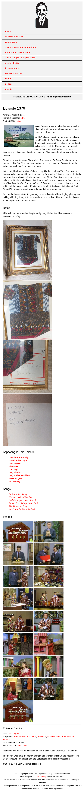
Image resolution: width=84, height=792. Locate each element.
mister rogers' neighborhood (22, 47)
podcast (9, 84)
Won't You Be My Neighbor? (22, 509)
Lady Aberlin (15, 472)
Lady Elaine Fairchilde (19, 475)
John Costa (23, 745)
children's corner (14, 37)
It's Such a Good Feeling (20, 497)
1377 (19, 121)
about (8, 79)
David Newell (53, 736)
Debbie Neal (15, 463)
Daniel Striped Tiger (18, 460)
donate (8, 89)
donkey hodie (12, 63)
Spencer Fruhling (39, 777)
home (8, 32)
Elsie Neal (13, 466)
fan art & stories (13, 73)
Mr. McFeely (14, 481)
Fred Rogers (13, 733)
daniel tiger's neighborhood (21, 58)
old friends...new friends (17, 52)
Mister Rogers (15, 478)
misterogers (11, 42)
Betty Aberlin (20, 736)
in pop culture (12, 68)
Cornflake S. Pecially (18, 457)
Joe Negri (13, 469)
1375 (23, 118)
